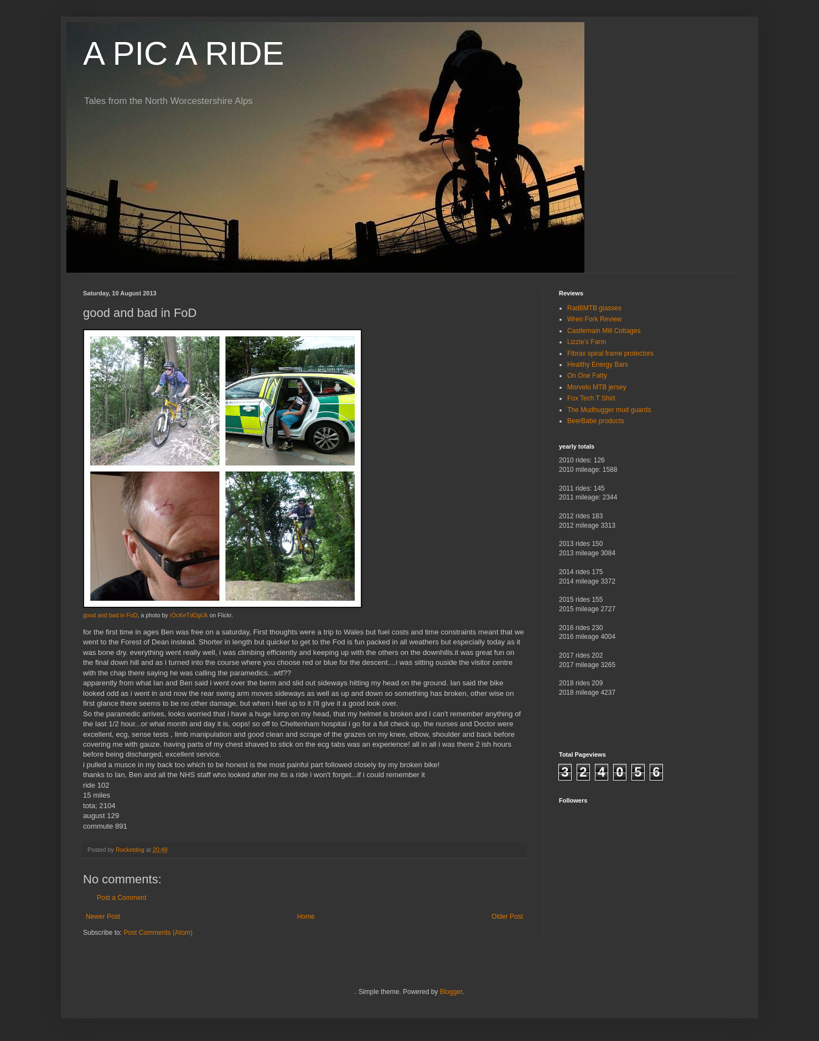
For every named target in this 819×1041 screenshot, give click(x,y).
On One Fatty (587, 375)
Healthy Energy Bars (597, 364)
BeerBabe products (595, 421)
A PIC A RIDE (183, 53)
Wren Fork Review (594, 319)
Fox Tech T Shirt (591, 398)
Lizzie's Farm (586, 342)
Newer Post (103, 916)
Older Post (507, 916)
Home (306, 916)
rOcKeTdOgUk (189, 615)
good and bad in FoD (110, 615)
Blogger (451, 992)
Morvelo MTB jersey (596, 387)
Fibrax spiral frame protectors (610, 353)
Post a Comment (121, 898)
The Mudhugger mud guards (609, 410)
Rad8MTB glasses (594, 308)
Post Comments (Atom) (158, 932)
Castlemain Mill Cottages (604, 331)
